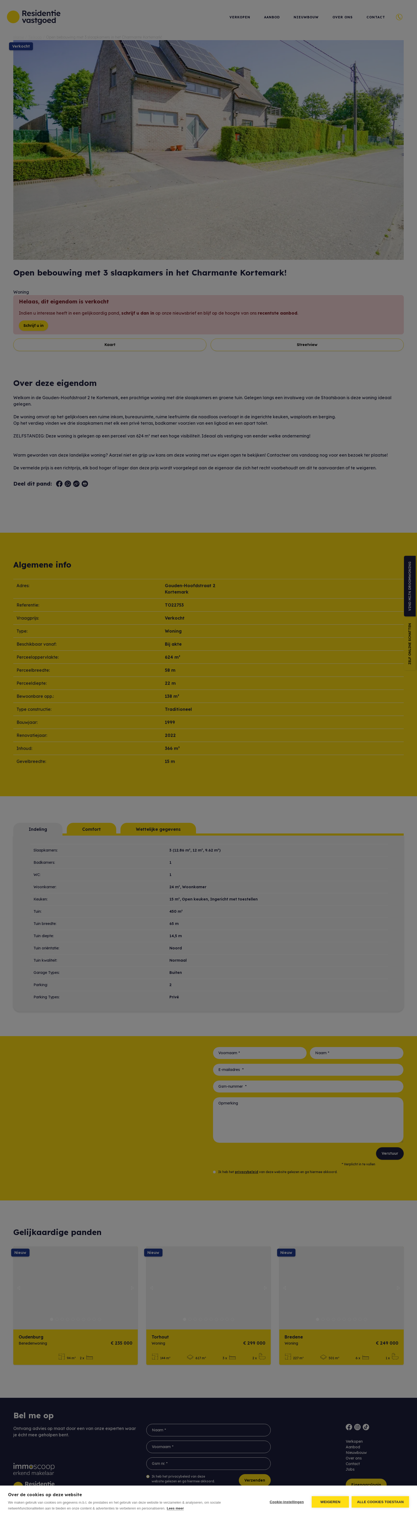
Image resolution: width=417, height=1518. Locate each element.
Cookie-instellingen (287, 1502)
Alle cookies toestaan (380, 1502)
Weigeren (330, 1502)
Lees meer (175, 1508)
